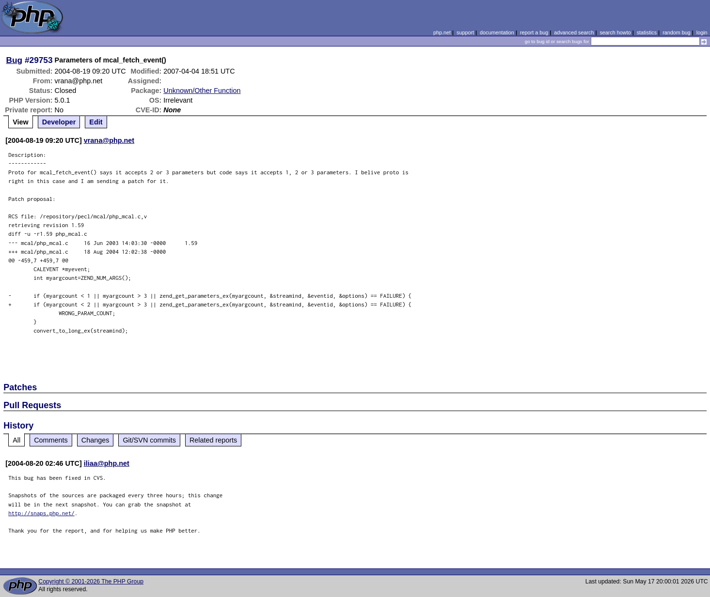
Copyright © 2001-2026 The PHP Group (90, 581)
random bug (677, 32)
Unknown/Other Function (201, 90)
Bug (14, 60)
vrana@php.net (109, 140)
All (16, 440)
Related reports (213, 440)
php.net (442, 32)
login (702, 32)
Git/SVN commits (149, 440)
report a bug (534, 32)
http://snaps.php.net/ (41, 513)
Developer (59, 122)
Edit (95, 122)
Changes (95, 440)
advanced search (574, 32)
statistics (647, 32)
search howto (615, 32)
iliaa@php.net (106, 463)
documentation (497, 32)
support (465, 32)
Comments (51, 440)
